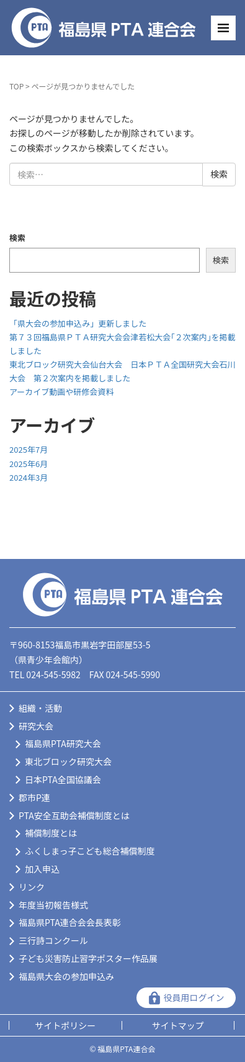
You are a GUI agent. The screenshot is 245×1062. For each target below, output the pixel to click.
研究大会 (36, 726)
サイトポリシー (65, 1025)
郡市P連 (34, 797)
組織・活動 (40, 708)
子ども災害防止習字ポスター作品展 (88, 958)
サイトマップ (178, 1025)
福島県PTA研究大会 (63, 743)
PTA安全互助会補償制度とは (74, 815)
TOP (16, 86)
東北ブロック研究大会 (68, 761)
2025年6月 (28, 464)
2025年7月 (28, 449)
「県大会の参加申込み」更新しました (77, 323)
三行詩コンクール (53, 940)
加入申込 (42, 869)
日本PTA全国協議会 (63, 779)
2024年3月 (28, 477)
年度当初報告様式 (53, 905)
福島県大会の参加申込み (66, 976)
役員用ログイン (194, 997)
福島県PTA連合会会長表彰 (70, 922)
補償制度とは (51, 833)
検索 (17, 237)
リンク (32, 887)
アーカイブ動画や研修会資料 (61, 391)
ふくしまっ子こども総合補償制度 (89, 851)
